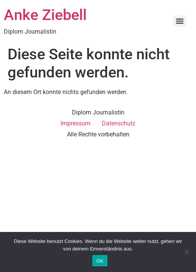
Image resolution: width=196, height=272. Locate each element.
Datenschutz (118, 123)
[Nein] (186, 252)
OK (99, 261)
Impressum (75, 123)
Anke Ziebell (45, 15)
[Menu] (180, 21)
